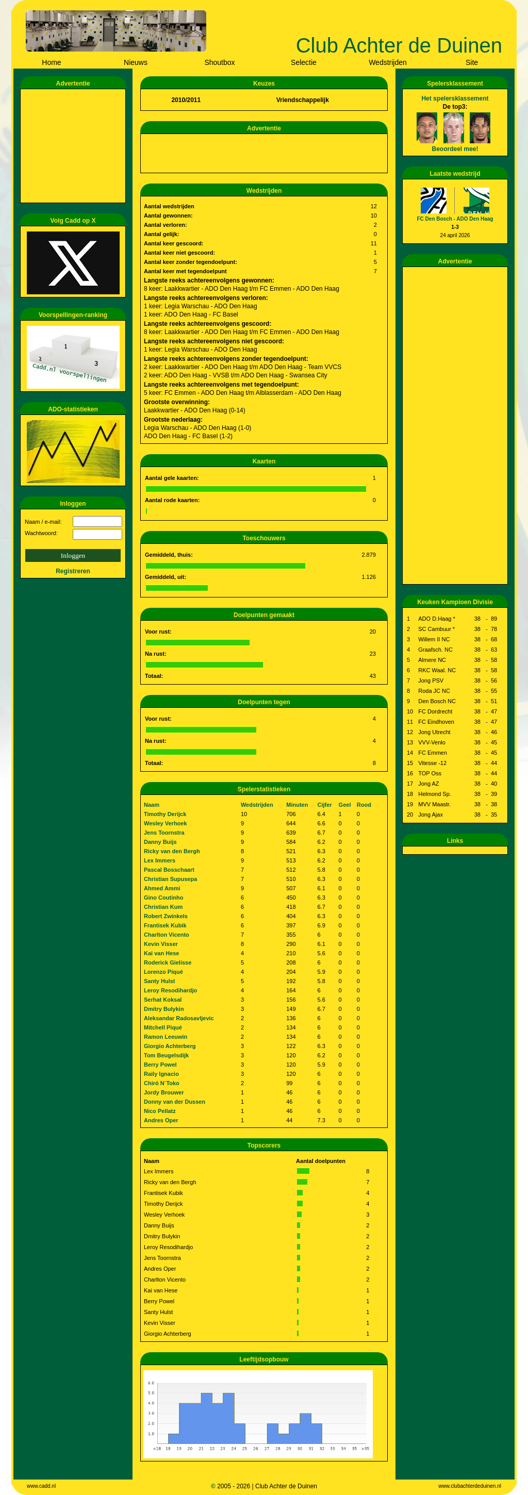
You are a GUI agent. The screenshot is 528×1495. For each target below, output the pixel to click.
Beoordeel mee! (455, 149)
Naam (151, 805)
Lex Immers (159, 860)
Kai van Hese (161, 953)
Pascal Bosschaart (169, 870)
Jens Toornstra (164, 832)
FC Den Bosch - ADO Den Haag (455, 219)
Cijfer (325, 805)
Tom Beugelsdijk (166, 1055)
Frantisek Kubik (165, 925)
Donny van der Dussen (174, 1102)
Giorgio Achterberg (169, 1046)
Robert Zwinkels (166, 916)
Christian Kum (163, 907)
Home (51, 62)
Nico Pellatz (160, 1111)
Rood (364, 805)
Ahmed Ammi (162, 888)
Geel (345, 805)
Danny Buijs (160, 842)
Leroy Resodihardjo (170, 990)
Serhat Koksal (163, 999)
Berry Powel (160, 1064)
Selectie (304, 62)
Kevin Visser (161, 944)
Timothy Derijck (165, 814)
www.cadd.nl (41, 1486)
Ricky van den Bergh (172, 851)
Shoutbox (219, 62)
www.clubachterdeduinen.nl (469, 1486)
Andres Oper (161, 1120)
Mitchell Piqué (163, 1027)
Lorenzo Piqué (163, 972)
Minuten (297, 805)
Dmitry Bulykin (164, 1009)
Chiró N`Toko (161, 1083)
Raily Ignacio (161, 1074)
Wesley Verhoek (165, 823)
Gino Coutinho (163, 897)
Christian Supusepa (170, 879)
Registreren (73, 571)
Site (472, 62)
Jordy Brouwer (164, 1092)
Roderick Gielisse (167, 962)
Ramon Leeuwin (165, 1037)
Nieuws (135, 62)
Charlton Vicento (166, 935)
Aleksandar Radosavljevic (179, 1018)
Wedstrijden (388, 62)
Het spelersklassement (454, 98)
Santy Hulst (159, 981)
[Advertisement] (74, 145)
